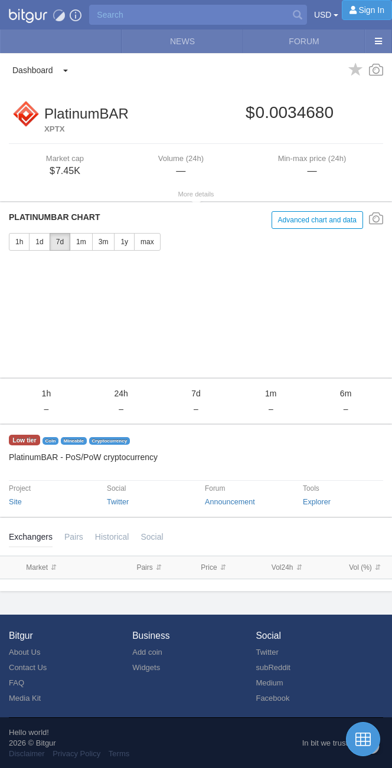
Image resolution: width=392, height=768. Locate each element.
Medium (269, 682)
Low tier (24, 440)
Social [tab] (152, 536)
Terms (119, 753)
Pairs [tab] (73, 536)
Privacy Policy (76, 753)
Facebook (272, 698)
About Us (24, 652)
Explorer (317, 502)
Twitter (118, 502)
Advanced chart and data (317, 220)
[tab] (112, 537)
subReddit (273, 667)
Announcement (230, 502)
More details (196, 194)
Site (15, 502)
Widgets (146, 667)
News (182, 41)
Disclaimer (27, 753)
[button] (28, 14)
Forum (304, 41)
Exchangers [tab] (31, 536)
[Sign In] (367, 10)
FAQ (16, 682)
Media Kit (25, 698)
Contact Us (28, 667)
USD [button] (326, 14)
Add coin (147, 652)
